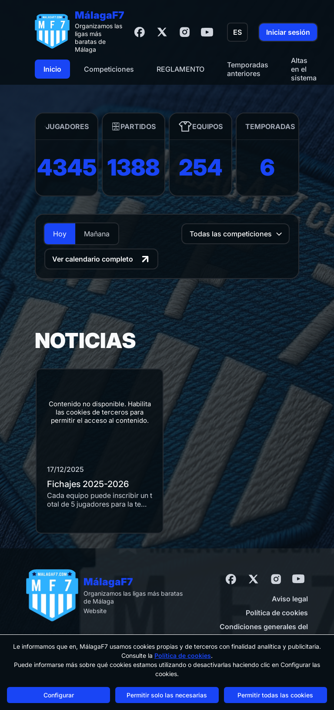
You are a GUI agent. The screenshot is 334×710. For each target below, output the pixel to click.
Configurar (58, 695)
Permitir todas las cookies (275, 695)
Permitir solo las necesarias (167, 695)
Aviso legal (290, 598)
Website (95, 610)
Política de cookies (277, 612)
